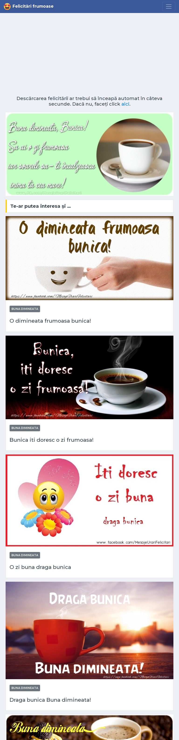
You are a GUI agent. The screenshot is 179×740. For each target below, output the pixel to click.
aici (125, 104)
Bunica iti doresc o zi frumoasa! (52, 440)
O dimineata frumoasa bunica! (50, 321)
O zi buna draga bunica (40, 567)
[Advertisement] (89, 56)
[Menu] (168, 6)
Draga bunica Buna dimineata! (50, 700)
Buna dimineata (24, 309)
